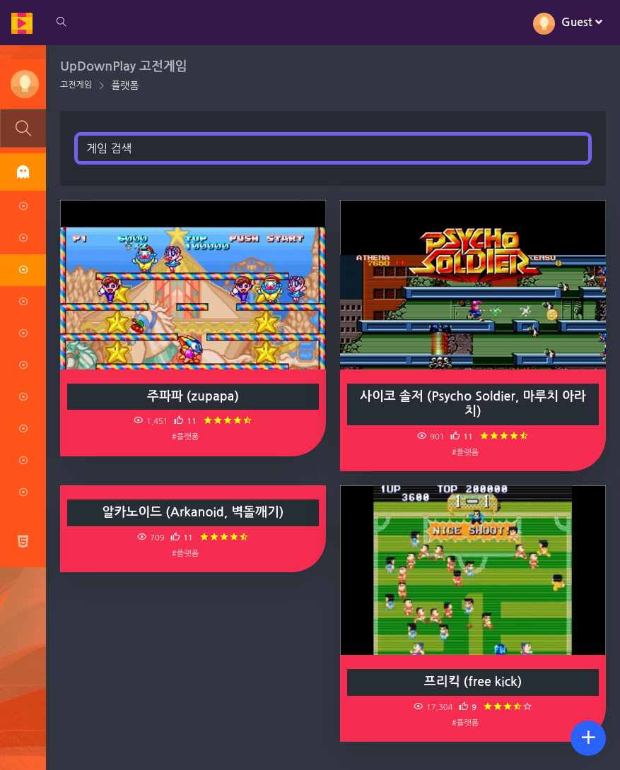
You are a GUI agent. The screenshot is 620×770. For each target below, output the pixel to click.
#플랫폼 (185, 436)
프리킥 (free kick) (473, 681)
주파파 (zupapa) (193, 396)
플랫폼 (125, 85)
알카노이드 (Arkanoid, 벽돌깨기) (193, 512)
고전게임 (76, 85)
